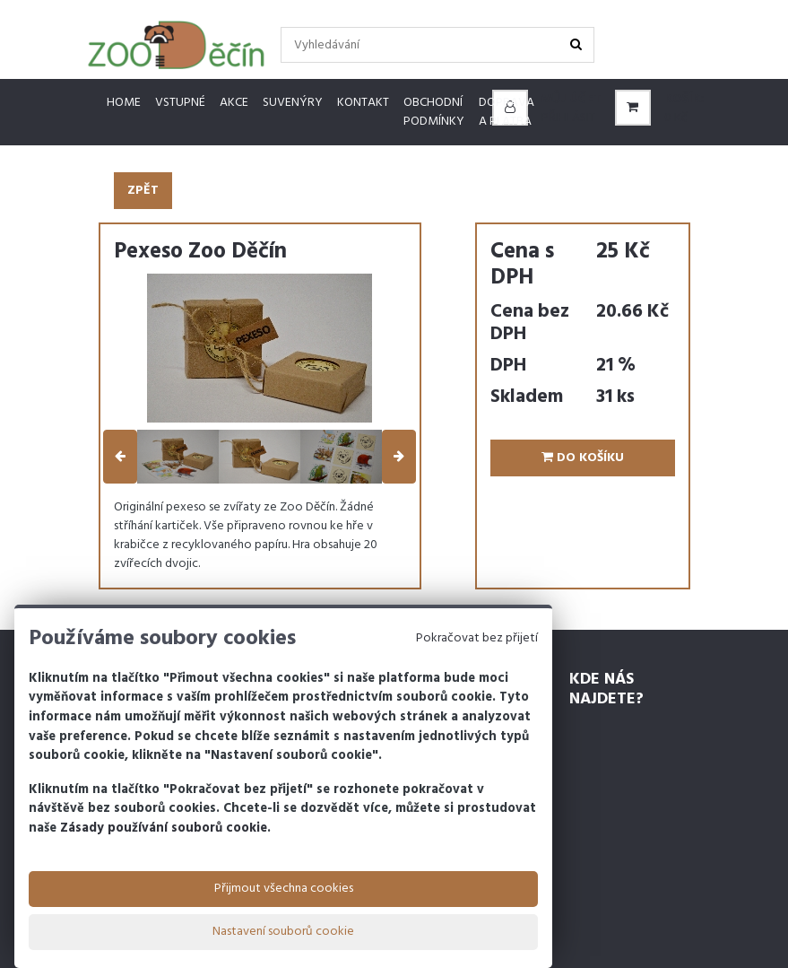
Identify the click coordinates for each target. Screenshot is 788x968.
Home (124, 102)
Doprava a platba (506, 112)
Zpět (143, 190)
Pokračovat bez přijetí (477, 638)
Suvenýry (293, 102)
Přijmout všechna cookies (283, 888)
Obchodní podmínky (433, 112)
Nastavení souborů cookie (283, 931)
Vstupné (180, 102)
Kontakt (363, 102)
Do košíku (582, 458)
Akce (234, 102)
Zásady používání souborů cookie (163, 828)
